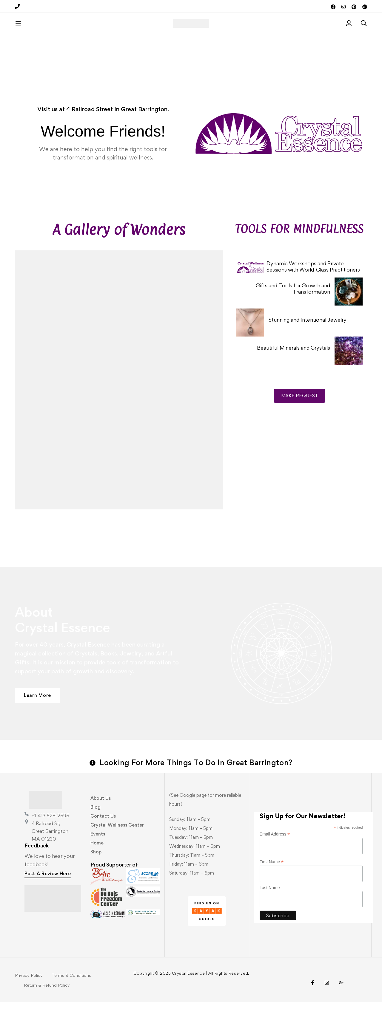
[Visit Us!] (341, 1003)
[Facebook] (312, 1003)
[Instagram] (326, 1003)
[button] (37, 716)
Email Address (275, 855)
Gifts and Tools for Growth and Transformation (293, 309)
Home (97, 864)
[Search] (363, 33)
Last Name (270, 908)
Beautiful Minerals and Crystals (293, 368)
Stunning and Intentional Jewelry (307, 340)
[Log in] (348, 33)
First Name (272, 883)
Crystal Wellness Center (117, 846)
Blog (95, 828)
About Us (100, 819)
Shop (95, 872)
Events (97, 855)
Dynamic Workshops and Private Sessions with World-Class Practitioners (313, 287)
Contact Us (103, 837)
